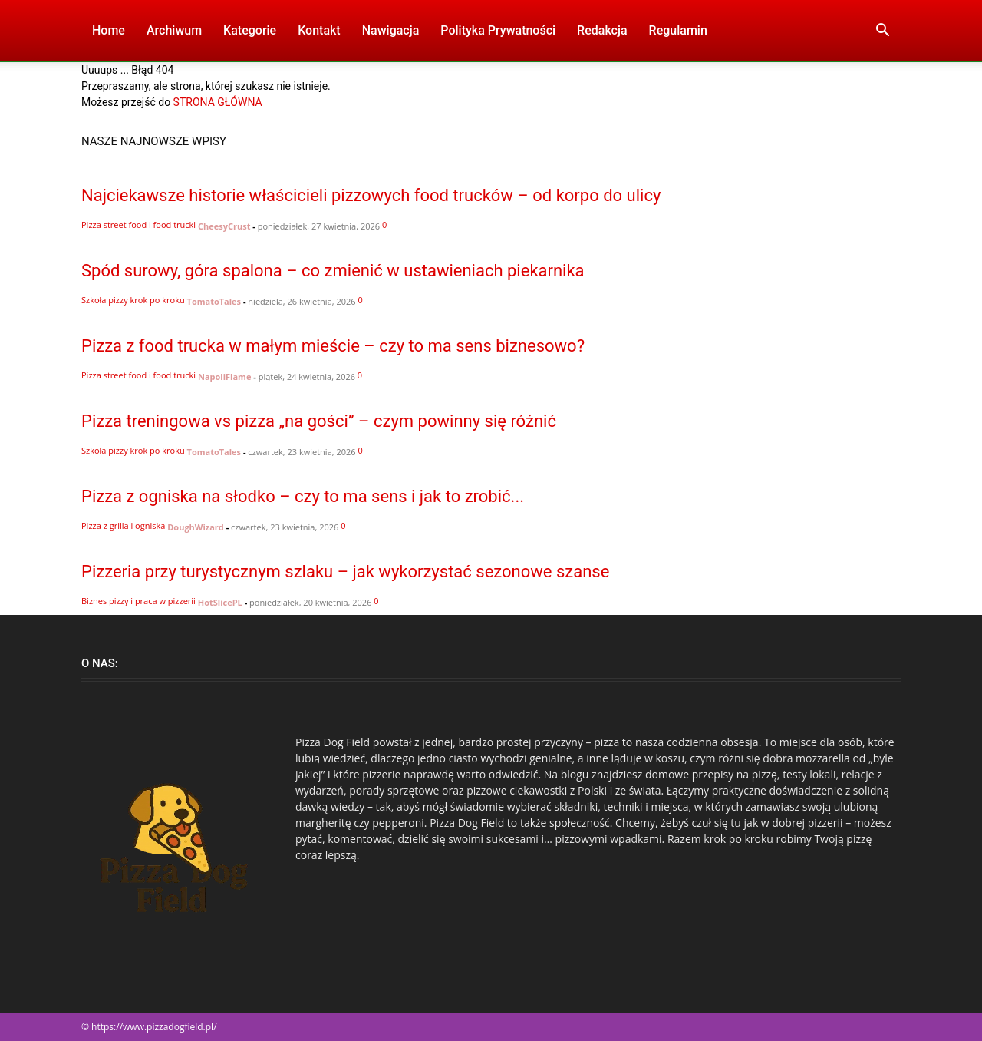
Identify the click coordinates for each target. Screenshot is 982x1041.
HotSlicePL (220, 602)
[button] (882, 32)
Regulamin (678, 30)
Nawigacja (391, 30)
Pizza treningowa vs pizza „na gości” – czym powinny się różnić (318, 421)
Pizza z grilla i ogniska (123, 525)
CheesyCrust (224, 226)
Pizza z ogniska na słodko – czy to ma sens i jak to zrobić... (302, 496)
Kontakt (319, 30)
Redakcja (602, 30)
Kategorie (249, 30)
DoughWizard (195, 527)
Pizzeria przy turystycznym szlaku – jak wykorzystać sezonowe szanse (345, 571)
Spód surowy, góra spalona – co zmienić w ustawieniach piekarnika (333, 270)
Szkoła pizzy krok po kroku (133, 300)
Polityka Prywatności (497, 30)
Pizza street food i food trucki (138, 224)
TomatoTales (214, 301)
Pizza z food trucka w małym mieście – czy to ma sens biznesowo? (333, 345)
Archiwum (174, 30)
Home (108, 30)
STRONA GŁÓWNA (217, 102)
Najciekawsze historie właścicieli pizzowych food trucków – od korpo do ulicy (371, 195)
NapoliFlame (224, 376)
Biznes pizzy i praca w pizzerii (138, 600)
